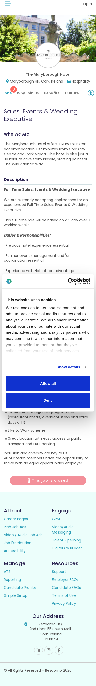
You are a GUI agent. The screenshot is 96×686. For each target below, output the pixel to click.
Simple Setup (15, 595)
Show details (68, 367)
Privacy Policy (64, 603)
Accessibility (15, 550)
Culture (72, 93)
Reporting (12, 579)
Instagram (48, 650)
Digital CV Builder (67, 548)
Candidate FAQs (66, 587)
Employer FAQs (65, 579)
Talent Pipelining (66, 540)
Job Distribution (17, 542)
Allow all (48, 383)
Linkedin (38, 650)
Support (59, 571)
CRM (56, 518)
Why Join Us (28, 93)
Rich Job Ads (15, 526)
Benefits (52, 93)
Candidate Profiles (20, 587)
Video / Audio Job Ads (23, 534)
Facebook (59, 650)
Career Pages (16, 518)
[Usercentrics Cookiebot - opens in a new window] (68, 281)
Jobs (9, 91)
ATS (7, 571)
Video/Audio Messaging (63, 529)
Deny (48, 400)
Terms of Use (64, 595)
